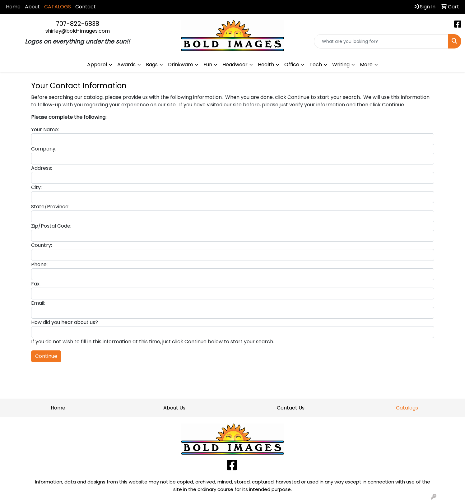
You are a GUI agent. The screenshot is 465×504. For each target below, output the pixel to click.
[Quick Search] (381, 41)
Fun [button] (207, 64)
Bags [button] (152, 64)
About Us (174, 407)
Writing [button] (341, 64)
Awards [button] (126, 64)
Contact (85, 6)
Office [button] (291, 64)
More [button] (366, 64)
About (32, 6)
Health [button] (266, 64)
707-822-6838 (77, 23)
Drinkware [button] (180, 64)
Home (13, 6)
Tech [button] (315, 64)
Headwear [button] (235, 64)
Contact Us (291, 407)
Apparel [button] (97, 64)
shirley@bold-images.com (77, 31)
